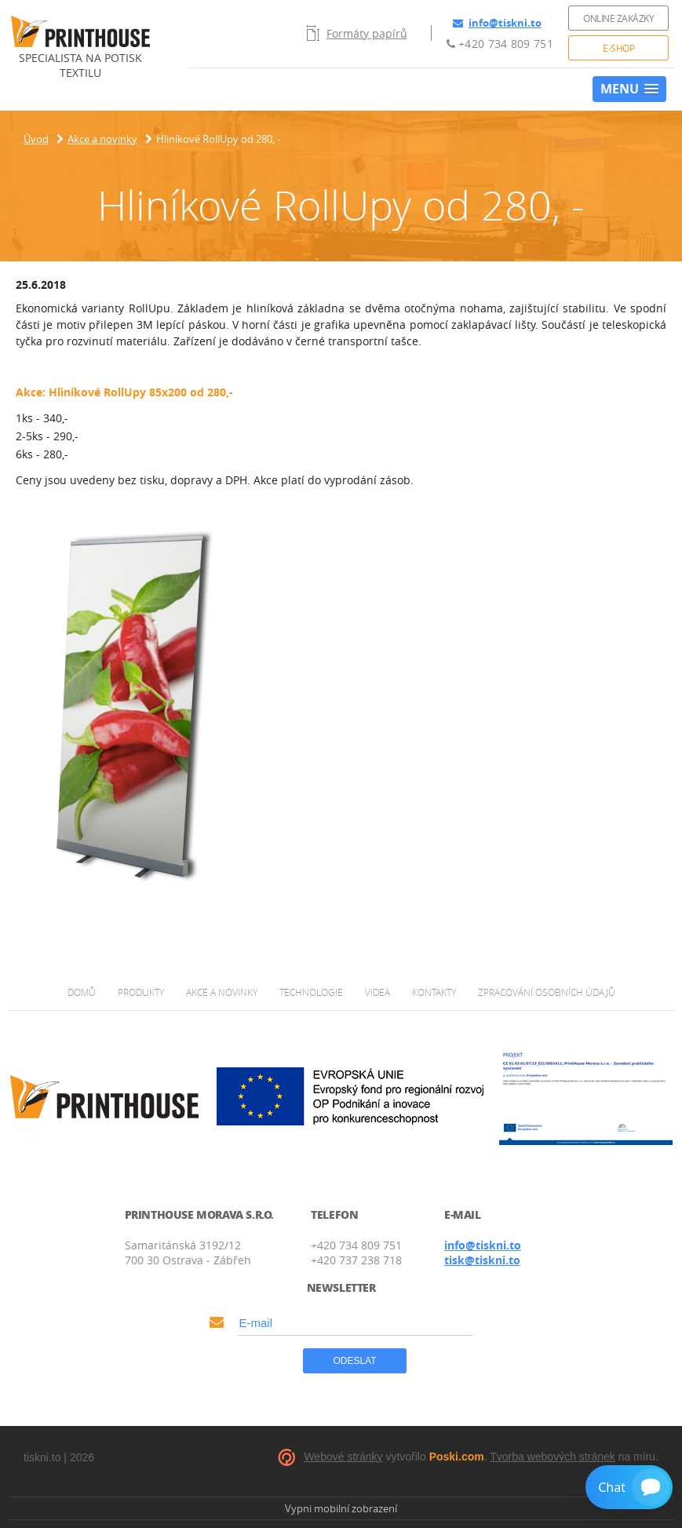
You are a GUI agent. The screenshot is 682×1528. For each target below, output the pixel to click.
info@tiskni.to (497, 23)
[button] (629, 89)
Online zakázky (618, 18)
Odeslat (354, 1360)
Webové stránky (343, 1456)
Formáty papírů (357, 33)
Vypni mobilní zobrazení (341, 1508)
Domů (81, 992)
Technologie (311, 992)
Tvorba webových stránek (552, 1456)
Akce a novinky (102, 139)
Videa (377, 992)
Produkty (141, 992)
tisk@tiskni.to (482, 1260)
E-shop (618, 48)
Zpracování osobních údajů (546, 992)
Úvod (36, 139)
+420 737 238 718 (356, 1260)
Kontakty (434, 992)
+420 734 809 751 (500, 43)
